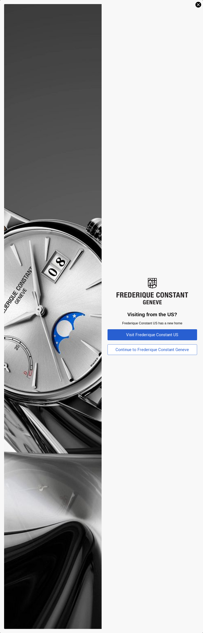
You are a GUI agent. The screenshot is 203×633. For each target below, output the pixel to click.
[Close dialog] (198, 5)
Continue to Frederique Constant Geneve (152, 349)
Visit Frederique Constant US (152, 334)
